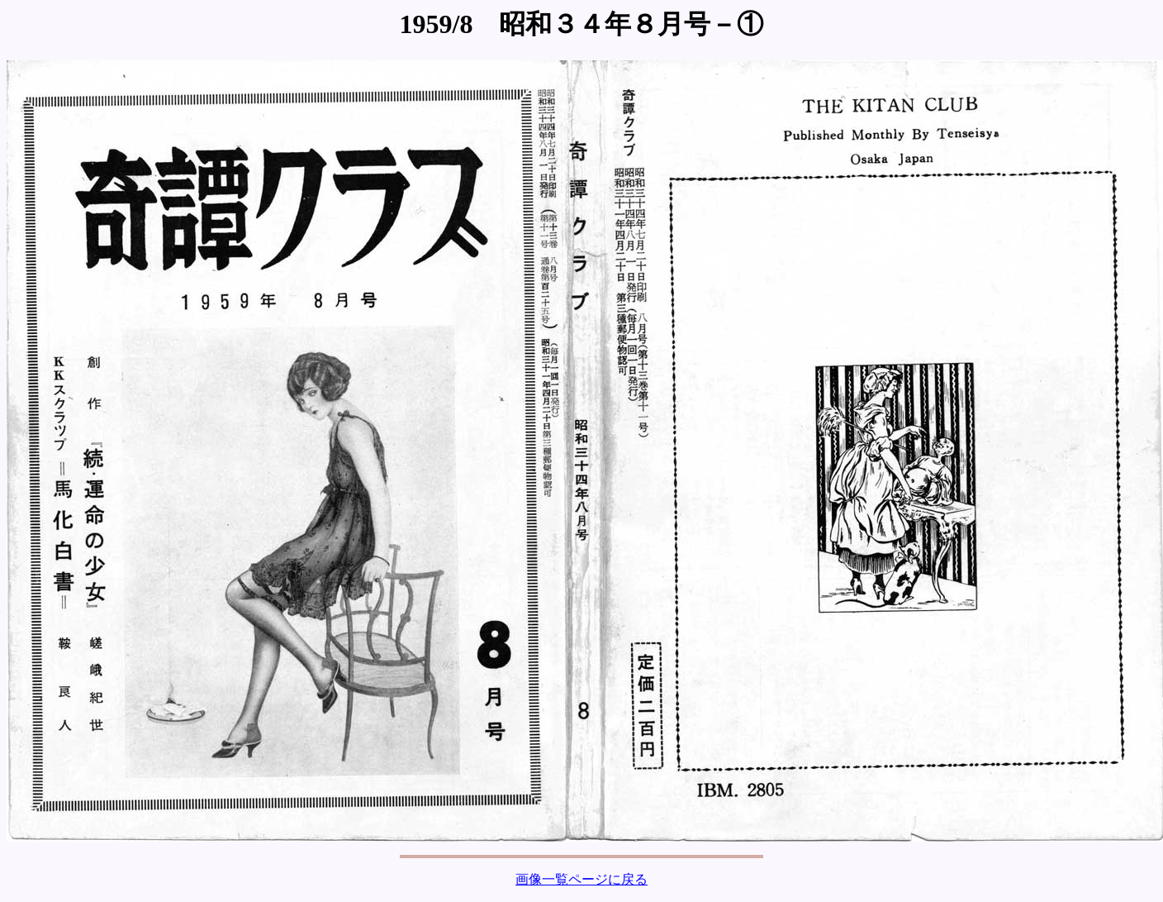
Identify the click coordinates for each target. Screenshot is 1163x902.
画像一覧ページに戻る (581, 879)
